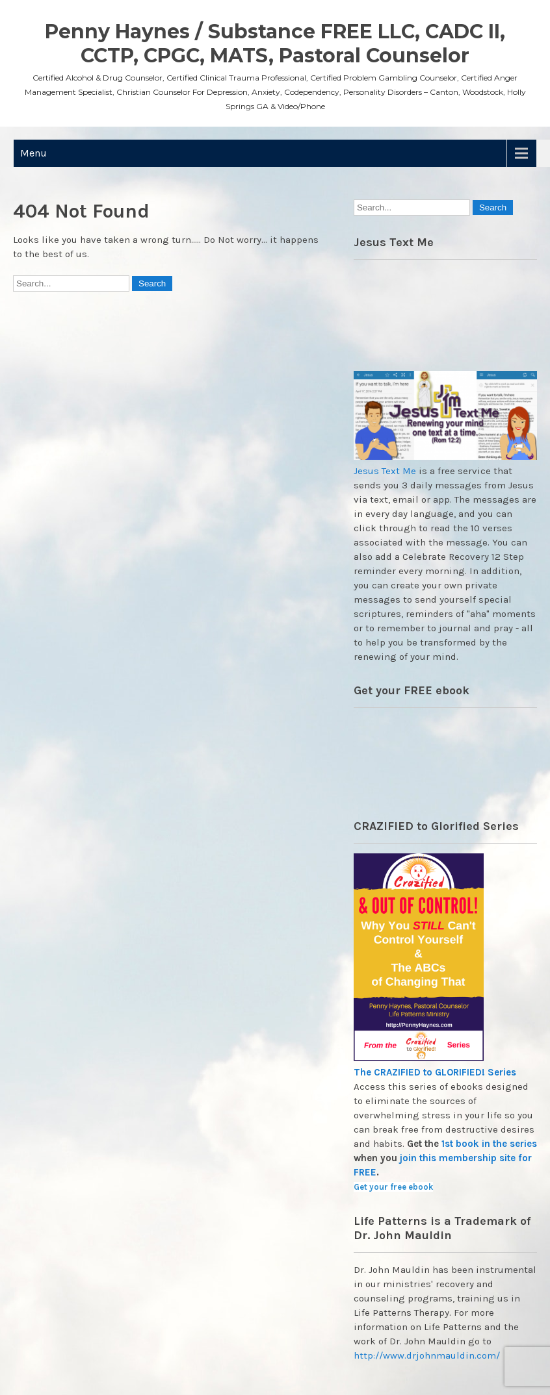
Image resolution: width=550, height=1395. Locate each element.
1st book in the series (489, 1144)
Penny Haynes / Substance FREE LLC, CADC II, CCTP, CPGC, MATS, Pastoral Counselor (275, 43)
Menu (33, 153)
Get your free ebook (393, 1187)
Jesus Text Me (385, 471)
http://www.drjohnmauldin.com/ (427, 1355)
